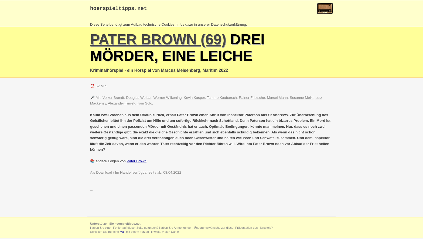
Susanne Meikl (301, 99)
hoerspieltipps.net (118, 9)
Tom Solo (144, 105)
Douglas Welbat (138, 99)
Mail (122, 233)
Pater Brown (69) (158, 41)
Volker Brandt (113, 99)
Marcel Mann (277, 99)
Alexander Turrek (121, 105)
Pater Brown (136, 162)
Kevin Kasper (194, 99)
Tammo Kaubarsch (222, 99)
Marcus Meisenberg (180, 71)
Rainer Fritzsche (252, 99)
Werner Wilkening (167, 99)
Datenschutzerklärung (228, 26)
